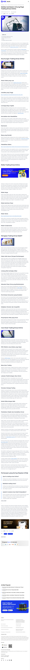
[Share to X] (7, 13)
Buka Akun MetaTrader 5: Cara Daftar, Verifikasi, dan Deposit (13, 592)
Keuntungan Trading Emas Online (7, 36)
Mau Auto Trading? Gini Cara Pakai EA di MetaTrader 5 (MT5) (13, 597)
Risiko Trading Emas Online (6, 37)
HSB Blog (2, 4)
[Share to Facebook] (9, 13)
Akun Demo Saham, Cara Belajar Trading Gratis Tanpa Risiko (13, 595)
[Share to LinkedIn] (11, 13)
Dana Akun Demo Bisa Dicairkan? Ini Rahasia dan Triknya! (12, 587)
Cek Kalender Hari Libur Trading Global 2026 (10, 589)
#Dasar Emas (10, 533)
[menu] (28, 1)
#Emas (5, 533)
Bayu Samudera (13, 11)
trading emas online (17, 82)
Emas (6, 4)
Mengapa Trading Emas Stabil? (7, 40)
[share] (3, 660)
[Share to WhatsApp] (4, 13)
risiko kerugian (21, 113)
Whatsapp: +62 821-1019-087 (5, 655)
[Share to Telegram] (5, 13)
